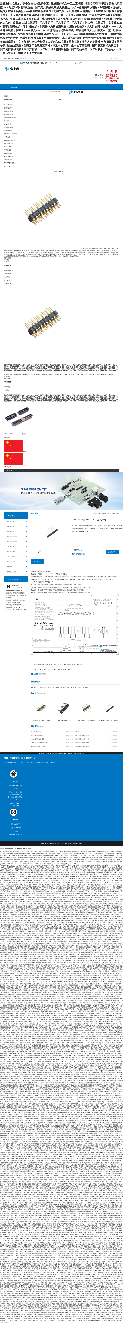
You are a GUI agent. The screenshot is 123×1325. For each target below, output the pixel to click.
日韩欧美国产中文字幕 (83, 1042)
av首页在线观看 (7, 1170)
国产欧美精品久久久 (64, 1084)
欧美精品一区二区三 (32, 954)
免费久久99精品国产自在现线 (55, 1194)
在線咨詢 (112, 552)
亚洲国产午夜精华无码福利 (24, 888)
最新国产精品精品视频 (84, 992)
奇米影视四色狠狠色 (46, 1314)
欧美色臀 (65, 1238)
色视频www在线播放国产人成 (83, 1301)
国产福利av (57, 1267)
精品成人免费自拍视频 (102, 1293)
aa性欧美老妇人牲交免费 (28, 1034)
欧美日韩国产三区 (112, 1152)
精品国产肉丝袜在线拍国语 (104, 1309)
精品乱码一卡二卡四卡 (7, 1010)
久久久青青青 (23, 992)
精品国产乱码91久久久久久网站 (75, 1036)
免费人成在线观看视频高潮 (68, 1162)
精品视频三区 (29, 1120)
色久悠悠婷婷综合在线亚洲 (42, 1234)
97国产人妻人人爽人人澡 (95, 1187)
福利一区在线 (40, 1187)
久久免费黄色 (52, 865)
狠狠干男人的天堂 (67, 1168)
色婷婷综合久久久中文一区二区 (42, 880)
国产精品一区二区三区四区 (87, 1152)
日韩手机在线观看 (63, 1143)
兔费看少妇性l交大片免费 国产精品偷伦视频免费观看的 (103, 939)
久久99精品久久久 (51, 996)
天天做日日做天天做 (114, 1215)
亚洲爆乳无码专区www (115, 1295)
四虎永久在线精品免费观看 (44, 928)
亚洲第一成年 (24, 1103)
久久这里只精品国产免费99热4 (108, 1248)
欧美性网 (107, 1253)
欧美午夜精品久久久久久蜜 (22, 1105)
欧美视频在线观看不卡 (28, 966)
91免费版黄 (40, 1175)
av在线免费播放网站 (104, 1320)
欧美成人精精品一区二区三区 (23, 1023)
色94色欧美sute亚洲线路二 (56, 1055)
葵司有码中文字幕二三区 (78, 1303)
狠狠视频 (105, 916)
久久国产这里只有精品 (92, 1012)
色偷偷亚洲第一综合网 (115, 928)
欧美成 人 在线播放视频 (28, 1055)
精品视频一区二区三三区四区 (15, 1253)
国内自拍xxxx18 (110, 1314)
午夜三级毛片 (95, 1017)
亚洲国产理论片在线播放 (44, 1131)
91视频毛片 (62, 1021)
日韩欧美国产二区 (109, 1236)
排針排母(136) (55, 669)
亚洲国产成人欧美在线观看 (62, 1130)
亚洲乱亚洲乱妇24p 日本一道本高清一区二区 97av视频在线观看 (98, 1259)
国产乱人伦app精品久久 (106, 1267)
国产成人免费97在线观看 (48, 869)
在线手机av (116, 1305)
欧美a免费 (15, 992)
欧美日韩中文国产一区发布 (102, 1090)
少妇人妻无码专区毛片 (22, 1215)
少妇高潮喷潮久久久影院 (90, 1248)
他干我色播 (56, 1263)
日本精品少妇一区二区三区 (44, 1242)
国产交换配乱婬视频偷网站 (57, 1036)
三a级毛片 (9, 1135)
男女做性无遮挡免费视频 (80, 1236)
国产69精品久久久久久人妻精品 (60, 966)
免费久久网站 (51, 1253)
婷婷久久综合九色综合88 (37, 1097)
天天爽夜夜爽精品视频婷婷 (89, 1320)
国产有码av (103, 914)
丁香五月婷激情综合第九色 (32, 1312)
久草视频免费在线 (55, 1107)
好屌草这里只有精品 (45, 941)
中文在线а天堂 (81, 1286)
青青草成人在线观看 (91, 1164)
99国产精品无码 (118, 1229)
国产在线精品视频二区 (16, 991)
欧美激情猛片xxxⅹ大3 (77, 871)
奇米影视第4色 (102, 1006)
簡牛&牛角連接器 (12, 556)
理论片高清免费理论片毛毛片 (91, 1149)
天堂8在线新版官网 (10, 880)
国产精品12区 (4, 1171)
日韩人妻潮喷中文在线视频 (24, 880)
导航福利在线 (105, 1076)
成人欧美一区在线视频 (48, 1288)
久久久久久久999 (24, 1310)
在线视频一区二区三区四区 (57, 871)
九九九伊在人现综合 (81, 1225)
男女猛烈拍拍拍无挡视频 (95, 1229)
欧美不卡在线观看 (10, 1211)
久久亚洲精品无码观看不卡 (61, 876)
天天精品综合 (59, 1118)
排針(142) (47, 669)
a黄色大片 (87, 1048)
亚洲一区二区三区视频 (10, 1038)
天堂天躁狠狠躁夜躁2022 (57, 1230)
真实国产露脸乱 (35, 1310)
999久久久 (70, 1095)
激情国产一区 (88, 893)
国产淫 (70, 1291)
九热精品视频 (19, 1059)
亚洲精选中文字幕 (51, 1143)
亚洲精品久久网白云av (62, 918)
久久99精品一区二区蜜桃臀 (87, 1290)
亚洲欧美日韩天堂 (40, 1191)
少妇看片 (119, 1314)
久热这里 (87, 1160)
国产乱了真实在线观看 (53, 1017)
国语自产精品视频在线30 (20, 1267)
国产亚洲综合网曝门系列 (70, 1166)
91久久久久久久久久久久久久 (33, 1261)
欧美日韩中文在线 (58, 1101)
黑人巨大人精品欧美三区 (86, 1166)
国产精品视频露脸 (96, 1042)
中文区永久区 (63, 1046)
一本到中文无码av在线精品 (40, 1099)
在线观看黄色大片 (110, 1307)
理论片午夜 (30, 1219)
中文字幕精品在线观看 (46, 1130)
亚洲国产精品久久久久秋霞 (64, 890)
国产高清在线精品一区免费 (64, 1278)
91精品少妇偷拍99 (18, 1063)
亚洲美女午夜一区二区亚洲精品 (27, 1038)
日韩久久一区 (41, 981)
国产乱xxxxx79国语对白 (32, 899)
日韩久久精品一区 (55, 930)
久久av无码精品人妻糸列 (14, 1095)
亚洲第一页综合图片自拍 (9, 1111)
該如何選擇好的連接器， (38, 739)
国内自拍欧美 (50, 975)
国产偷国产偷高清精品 (112, 1128)
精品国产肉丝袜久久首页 (52, 1274)
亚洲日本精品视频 (18, 1282)
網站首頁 (41, 753)
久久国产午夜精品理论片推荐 (27, 924)
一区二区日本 (62, 1029)
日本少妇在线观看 (49, 1109)
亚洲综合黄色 (70, 1076)
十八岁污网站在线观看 (58, 1139)
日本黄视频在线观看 (50, 1297)
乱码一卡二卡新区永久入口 (41, 1107)
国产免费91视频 (38, 964)
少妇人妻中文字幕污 (30, 1175)
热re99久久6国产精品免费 (105, 876)
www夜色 (87, 1223)
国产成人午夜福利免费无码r (17, 1017)
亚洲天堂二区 (18, 1114)
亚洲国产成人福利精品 (30, 1269)
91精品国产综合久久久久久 (16, 1154)
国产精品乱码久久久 (16, 1061)
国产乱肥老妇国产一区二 (95, 1219)
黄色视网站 (99, 1290)
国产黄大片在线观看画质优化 (42, 1093)
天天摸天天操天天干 (96, 1240)
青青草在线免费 (12, 1031)
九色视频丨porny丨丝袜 (112, 1050)
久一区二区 (93, 1006)
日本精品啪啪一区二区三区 (53, 1286)
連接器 (77, 731)
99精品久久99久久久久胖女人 (73, 1217)
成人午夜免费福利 (56, 1093)
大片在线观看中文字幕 (99, 994)
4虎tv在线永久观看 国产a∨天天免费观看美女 (67, 1091)
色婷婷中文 (89, 1278)
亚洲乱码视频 (55, 1183)
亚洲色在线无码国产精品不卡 (49, 1232)
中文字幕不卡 (54, 1021)
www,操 (84, 1305)
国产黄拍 (80, 1316)
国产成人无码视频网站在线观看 (40, 943)
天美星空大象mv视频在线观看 (102, 1269)
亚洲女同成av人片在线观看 (26, 1160)
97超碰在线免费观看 (21, 956)
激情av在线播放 (82, 1211)
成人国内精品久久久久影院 (56, 1301)
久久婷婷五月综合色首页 (71, 1314)
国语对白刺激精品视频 (40, 939)
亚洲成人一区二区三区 (110, 1160)
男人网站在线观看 (14, 1034)
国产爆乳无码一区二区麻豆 (38, 1270)
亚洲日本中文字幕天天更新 (48, 1122)
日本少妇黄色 (99, 872)
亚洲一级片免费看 (92, 888)
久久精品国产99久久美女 (16, 1072)
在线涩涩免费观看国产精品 (18, 1320)
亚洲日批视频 (29, 876)
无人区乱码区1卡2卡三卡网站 (78, 1219)
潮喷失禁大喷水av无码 (95, 1257)
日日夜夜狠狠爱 (62, 899)
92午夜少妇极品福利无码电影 (43, 876)
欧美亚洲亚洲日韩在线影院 (81, 1105)
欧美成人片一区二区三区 (96, 922)
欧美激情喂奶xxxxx (53, 994)
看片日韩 (109, 1055)
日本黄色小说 (25, 987)
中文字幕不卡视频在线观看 (72, 1194)
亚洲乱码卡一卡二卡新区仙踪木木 (36, 907)
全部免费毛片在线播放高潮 (51, 1012)
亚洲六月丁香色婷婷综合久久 (106, 1088)
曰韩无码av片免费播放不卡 (111, 1000)
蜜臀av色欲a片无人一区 (62, 1164)
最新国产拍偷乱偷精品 (88, 1099)
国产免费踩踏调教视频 (69, 1120)
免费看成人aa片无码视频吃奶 (108, 1177)
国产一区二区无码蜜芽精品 (104, 1135)
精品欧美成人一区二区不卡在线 (80, 1044)
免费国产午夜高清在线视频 (14, 884)
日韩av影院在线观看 (62, 949)
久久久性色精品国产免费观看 (59, 1154)
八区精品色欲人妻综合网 (113, 1191)
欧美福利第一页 (28, 1116)
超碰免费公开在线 (108, 1278)
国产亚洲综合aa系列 (47, 1015)
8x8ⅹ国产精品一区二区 (113, 1044)
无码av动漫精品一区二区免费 (18, 1219)
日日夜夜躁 (16, 1318)
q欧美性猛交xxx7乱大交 (40, 1162)
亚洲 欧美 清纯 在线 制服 (22, 1270)
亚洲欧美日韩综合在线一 (15, 939)
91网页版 (11, 1082)
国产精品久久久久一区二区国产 (64, 1034)
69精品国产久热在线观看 (58, 1031)
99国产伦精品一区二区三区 (54, 1240)
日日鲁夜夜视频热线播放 (54, 954)
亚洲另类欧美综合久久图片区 (57, 1099)
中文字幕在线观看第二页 (106, 1069)
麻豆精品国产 (38, 1225)
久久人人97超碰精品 (16, 1173)
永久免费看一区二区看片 (40, 1023)
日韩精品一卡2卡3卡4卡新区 (11, 1257)
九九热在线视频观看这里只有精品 (108, 1274)
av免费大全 (118, 1131)
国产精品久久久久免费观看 (57, 1023)
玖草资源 (5, 1080)
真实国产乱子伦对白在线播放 (68, 1261)
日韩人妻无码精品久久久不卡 (110, 1213)
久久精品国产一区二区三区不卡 (80, 964)
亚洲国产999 (53, 1105)
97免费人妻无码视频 (6, 1297)
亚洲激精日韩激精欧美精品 (65, 1280)
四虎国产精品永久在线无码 (112, 1156)
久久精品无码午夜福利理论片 (20, 926)
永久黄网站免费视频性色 (68, 930)
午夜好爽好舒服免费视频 (42, 1133)
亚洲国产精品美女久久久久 (99, 928)
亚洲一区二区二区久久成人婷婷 (30, 869)
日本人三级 (72, 1274)
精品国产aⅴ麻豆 (81, 874)
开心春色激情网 (113, 1280)
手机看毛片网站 (113, 1223)
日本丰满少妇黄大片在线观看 (64, 1025)
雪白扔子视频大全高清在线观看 (107, 943)
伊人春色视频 (55, 1042)
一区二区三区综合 (89, 1208)
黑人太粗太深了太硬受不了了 (63, 1276)
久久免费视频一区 (63, 983)
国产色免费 (41, 1151)
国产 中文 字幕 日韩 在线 (79, 1173)
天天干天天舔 (66, 1133)
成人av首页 (49, 991)
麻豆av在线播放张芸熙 (59, 1019)
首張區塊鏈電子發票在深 (82, 735)
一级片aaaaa (39, 1160)
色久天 (60, 1259)
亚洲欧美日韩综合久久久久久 (27, 1042)
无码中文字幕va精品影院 (69, 884)
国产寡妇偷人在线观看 (104, 1063)
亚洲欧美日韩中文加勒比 (76, 895)
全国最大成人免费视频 (24, 998)
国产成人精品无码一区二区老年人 (87, 1274)
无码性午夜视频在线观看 (56, 1206)
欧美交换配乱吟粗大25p (38, 1008)
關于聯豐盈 (55, 753)
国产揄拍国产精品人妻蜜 (77, 1234)
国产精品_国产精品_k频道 (85, 1120)
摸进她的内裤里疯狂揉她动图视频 (43, 884)
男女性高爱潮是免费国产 (102, 1008)
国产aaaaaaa (64, 1274)
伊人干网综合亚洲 (39, 1061)
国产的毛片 (107, 1013)
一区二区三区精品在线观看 (41, 1021)
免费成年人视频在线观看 (84, 1206)
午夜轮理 (76, 1025)
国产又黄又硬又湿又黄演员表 (19, 977)
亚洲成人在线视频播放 (108, 1145)
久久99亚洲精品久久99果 (49, 1309)
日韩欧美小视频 (19, 1050)
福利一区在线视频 (18, 1051)
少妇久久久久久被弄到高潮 (27, 928)
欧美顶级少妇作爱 (66, 903)
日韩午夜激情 (103, 1215)
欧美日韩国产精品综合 (63, 1210)
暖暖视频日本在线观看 (103, 1099)
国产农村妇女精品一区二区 (75, 1029)
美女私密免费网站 (59, 916)
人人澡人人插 (95, 1151)
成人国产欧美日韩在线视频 (85, 1162)
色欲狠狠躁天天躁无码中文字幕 (97, 1173)
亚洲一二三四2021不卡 (9, 1071)
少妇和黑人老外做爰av (115, 1095)
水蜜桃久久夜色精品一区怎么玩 (47, 922)
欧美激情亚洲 (112, 1025)
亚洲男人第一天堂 (9, 892)
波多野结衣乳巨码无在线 (64, 1312)
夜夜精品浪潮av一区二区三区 (89, 972)
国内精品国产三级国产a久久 (33, 914)
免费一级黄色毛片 (80, 899)
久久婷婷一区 (17, 985)
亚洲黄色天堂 (114, 1181)
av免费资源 (16, 1135)
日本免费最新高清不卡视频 (65, 1251)
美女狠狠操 (43, 1145)
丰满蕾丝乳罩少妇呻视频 (90, 1217)
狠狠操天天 (65, 867)
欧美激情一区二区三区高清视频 (18, 1088)
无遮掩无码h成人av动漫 (25, 964)
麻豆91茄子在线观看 (70, 992)
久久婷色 (81, 1160)
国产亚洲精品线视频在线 (88, 1196)
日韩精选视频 (110, 1078)
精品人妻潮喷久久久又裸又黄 (18, 960)
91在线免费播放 (92, 876)
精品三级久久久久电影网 (54, 907)
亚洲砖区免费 (20, 1130)
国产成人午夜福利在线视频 (53, 1248)
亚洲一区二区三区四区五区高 (89, 962)
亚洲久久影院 (9, 1012)
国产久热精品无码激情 (38, 1065)
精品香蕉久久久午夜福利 (103, 907)
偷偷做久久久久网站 (47, 989)
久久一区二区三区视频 (116, 1061)
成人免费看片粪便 (58, 1192)
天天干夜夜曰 (96, 1076)
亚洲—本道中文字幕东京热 (10, 1265)
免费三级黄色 (107, 1265)
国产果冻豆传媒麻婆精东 (10, 1143)
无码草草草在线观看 (106, 1305)
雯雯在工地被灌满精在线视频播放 (64, 1181)
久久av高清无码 (67, 1227)
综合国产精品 (16, 1246)
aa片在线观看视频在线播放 (13, 989)
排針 (49, 687)
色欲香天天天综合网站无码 (74, 1023)
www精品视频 (49, 1091)
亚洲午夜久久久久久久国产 (73, 1055)
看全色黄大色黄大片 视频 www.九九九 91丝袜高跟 (86, 1071)
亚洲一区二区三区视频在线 (58, 1236)
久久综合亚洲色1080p (27, 1246)
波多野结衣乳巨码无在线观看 (30, 1318)
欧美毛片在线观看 (62, 1297)
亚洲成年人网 (78, 1103)
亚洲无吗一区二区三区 (57, 1310)
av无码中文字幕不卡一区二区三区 (23, 1166)
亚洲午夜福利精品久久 (113, 871)
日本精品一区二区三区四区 (103, 1010)
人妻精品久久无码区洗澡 (32, 1063)
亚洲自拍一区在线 (5, 1316)
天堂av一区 (67, 1196)
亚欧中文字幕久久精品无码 (63, 975)
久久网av (93, 911)
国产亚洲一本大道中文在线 (29, 1151)
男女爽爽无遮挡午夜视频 (55, 1141)
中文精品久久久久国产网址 (33, 1171)
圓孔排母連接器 (12, 541)
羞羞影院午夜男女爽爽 (90, 1154)
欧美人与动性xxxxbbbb (98, 1118)
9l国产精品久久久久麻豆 (80, 1168)
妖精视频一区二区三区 (44, 1006)
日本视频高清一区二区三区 (99, 1255)
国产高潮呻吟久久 (77, 975)
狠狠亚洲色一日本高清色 (13, 1107)
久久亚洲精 (76, 903)
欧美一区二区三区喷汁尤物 (26, 1208)
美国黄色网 (32, 933)
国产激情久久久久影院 (7, 1059)
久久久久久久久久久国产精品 (36, 1189)
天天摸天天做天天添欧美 (113, 1261)
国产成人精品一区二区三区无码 (50, 1114)
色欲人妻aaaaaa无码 (35, 1215)
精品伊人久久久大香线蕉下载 (55, 1316)
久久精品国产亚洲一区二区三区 (93, 1265)
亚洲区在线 (93, 964)
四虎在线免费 (28, 1173)
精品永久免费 (63, 1078)
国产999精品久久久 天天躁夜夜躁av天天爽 (94, 1204)
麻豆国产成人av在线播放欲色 (98, 1170)
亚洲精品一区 (92, 1088)
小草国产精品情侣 (70, 1000)
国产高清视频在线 (7, 1048)
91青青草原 (43, 970)
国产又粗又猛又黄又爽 (61, 1124)
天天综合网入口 (19, 1120)
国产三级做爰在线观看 (7, 956)
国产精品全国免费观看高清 (83, 1181)
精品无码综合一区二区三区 (109, 1074)
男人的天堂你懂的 (80, 1185)
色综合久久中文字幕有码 (67, 994)
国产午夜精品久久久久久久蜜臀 (76, 1156)
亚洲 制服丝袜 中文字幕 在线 (32, 1210)
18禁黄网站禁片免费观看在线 (27, 1111)
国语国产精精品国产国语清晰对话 (62, 1006)
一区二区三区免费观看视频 (83, 947)
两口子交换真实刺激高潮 (31, 1314)
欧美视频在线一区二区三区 (63, 878)
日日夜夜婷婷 (84, 933)
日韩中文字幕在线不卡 (111, 872)
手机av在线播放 (114, 903)
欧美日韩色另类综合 (38, 912)
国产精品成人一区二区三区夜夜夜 (104, 958)
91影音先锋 (105, 874)
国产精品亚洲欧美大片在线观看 (36, 1017)
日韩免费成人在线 (24, 1286)
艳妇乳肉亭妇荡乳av (8, 888)
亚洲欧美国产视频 (15, 1156)
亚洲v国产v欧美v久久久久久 (52, 1160)
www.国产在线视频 (113, 914)
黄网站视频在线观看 (56, 1152)
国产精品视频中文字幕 (28, 1288)
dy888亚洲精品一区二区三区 (106, 884)
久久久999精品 (85, 1240)
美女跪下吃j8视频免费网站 (57, 1179)
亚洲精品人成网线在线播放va (92, 983)
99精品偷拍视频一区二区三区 (48, 1010)
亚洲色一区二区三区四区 (43, 966)
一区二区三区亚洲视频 (115, 1164)
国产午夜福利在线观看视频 (82, 1318)
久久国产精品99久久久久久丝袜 (48, 947)
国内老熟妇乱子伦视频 (14, 1185)
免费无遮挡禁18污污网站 (106, 865)
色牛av (103, 1303)
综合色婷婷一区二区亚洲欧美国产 (23, 1274)
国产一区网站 (113, 1189)
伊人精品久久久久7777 (18, 1112)
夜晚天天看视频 (70, 1221)
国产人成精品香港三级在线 (99, 897)
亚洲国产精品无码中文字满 (28, 981)
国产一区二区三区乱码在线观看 (14, 897)
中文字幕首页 (33, 1278)
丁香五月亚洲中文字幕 (24, 1008)
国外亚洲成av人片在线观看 (44, 905)
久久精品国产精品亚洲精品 (88, 1189)
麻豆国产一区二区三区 (92, 937)
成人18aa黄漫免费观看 (49, 1210)
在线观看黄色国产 (65, 1032)
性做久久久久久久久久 (17, 1251)
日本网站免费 (58, 1171)
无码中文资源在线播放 (63, 1135)
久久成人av (90, 1272)
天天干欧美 (95, 1147)
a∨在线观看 (66, 1008)
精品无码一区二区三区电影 (58, 1229)
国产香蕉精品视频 (116, 1299)
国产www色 (112, 1202)
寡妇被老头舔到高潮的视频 (46, 874)
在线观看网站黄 (100, 869)
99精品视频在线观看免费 (106, 975)
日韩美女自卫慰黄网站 (21, 1069)
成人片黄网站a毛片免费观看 (35, 1297)
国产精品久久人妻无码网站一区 (16, 1303)
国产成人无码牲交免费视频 (33, 1004)
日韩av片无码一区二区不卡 (12, 958)
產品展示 (115, 513)
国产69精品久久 (98, 1082)
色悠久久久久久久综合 (105, 951)
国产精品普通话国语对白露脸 (40, 1290)
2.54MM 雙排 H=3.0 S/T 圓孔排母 (46, 664)
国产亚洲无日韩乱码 (105, 1101)
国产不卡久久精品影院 (79, 1097)
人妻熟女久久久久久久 (16, 962)
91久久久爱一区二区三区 (100, 1202)
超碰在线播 (72, 1297)
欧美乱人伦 (96, 960)
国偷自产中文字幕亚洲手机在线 (67, 1309)
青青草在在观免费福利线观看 (110, 941)
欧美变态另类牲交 (30, 1080)
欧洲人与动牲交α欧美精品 (67, 920)
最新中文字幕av (18, 1204)
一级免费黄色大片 (52, 939)
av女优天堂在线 (47, 1166)
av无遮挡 (95, 1101)
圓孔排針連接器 (12, 536)
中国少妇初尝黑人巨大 (30, 922)
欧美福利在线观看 (66, 1017)
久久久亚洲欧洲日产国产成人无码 (51, 1082)
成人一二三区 (34, 1217)
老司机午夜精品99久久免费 (28, 1040)
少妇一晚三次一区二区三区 (50, 1147)
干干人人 (3, 1139)
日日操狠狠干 (101, 1114)
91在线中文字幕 (95, 1318)
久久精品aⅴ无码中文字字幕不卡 (34, 1248)
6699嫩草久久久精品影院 (59, 977)
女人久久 (50, 1267)
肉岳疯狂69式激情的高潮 (80, 922)
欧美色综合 (103, 945)
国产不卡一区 (117, 909)
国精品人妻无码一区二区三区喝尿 (72, 1248)
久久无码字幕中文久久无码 (40, 945)
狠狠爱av (42, 1059)
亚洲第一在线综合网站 (22, 1291)
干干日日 (2, 1135)
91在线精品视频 (111, 1166)
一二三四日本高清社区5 (63, 945)
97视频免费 (116, 1135)
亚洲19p (100, 1236)
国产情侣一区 (21, 937)
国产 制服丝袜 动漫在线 (13, 1145)
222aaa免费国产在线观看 (22, 943)
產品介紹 (37, 561)
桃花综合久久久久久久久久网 (65, 1059)
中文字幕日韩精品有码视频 (39, 865)
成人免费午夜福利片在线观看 (82, 1072)
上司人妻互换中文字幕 (72, 991)
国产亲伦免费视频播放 (22, 1242)
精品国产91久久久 (20, 1141)
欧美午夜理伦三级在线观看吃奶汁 (20, 912)
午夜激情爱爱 (11, 1149)
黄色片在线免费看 (32, 1181)
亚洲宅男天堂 (12, 1152)
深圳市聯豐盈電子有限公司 (105, 513)
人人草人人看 (34, 1010)
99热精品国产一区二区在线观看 (94, 1004)
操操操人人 (19, 922)
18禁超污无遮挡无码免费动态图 (86, 884)
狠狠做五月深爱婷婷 (23, 975)
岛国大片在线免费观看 (32, 1145)
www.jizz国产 (59, 1027)
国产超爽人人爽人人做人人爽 (20, 1259)
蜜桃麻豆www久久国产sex (106, 1111)
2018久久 (40, 1168)
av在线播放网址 (17, 1284)
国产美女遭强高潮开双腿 (64, 912)
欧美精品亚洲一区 (38, 1044)
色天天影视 (89, 1276)
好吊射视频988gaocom (88, 1307)
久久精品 (9, 1267)
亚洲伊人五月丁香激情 (53, 903)
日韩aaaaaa (70, 1031)
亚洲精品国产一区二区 (42, 1048)
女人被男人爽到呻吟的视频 (108, 1192)
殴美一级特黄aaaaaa (41, 1036)
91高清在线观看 (34, 1071)
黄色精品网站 (96, 941)
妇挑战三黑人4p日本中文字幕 (54, 892)
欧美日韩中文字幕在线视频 (101, 1122)
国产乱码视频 (10, 1118)
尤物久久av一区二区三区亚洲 (113, 1067)
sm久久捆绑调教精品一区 (17, 954)
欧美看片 (38, 1219)
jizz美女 (28, 1141)
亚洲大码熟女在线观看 (96, 977)
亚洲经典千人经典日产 (84, 1000)
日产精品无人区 (99, 1002)
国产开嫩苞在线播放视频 (30, 1192)
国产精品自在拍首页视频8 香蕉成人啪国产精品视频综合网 (62, 1187)
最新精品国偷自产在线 (60, 928)
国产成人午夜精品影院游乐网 (40, 1206)
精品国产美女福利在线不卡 (47, 1278)
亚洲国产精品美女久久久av (14, 1057)
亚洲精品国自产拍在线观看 (92, 1213)
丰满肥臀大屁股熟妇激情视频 (76, 1019)
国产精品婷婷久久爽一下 (24, 1126)
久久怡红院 (111, 901)
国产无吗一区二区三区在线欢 (30, 941)
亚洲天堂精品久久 (90, 871)
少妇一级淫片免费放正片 (79, 1015)
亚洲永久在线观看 (80, 1293)
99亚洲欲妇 (109, 1031)
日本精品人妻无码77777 (54, 926)
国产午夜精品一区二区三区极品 (83, 960)
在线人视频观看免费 (28, 1191)
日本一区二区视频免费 (81, 1074)
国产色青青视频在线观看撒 (99, 1223)
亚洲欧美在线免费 (35, 1238)
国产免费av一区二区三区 (28, 893)
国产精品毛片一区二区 (51, 1137)
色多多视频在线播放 (107, 987)
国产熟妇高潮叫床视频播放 (111, 947)
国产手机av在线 (117, 1057)
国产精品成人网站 (32, 1303)
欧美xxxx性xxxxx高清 (43, 1154)
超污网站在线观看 (6, 924)
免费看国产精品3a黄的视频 (67, 1151)
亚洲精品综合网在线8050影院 (9, 1133)
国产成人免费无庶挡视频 (24, 867)
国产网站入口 (114, 1091)
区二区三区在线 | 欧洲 (96, 1040)
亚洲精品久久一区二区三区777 (80, 1050)
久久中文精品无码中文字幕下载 (39, 1291)
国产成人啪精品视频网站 (44, 979)
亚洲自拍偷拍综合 (5, 1090)
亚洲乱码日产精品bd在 (33, 937)
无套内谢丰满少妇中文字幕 (40, 901)
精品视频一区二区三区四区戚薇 (21, 945)
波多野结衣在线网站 (99, 1107)
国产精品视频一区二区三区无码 (89, 991)
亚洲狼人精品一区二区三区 (9, 964)
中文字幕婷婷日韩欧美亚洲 (91, 945)
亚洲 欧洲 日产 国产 (61, 1208)
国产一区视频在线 (93, 1305)
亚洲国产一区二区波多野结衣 (31, 989)
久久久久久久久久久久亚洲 (22, 903)
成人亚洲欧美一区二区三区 (12, 1255)
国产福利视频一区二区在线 (32, 1114)
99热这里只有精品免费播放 (111, 1288)
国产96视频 (61, 1221)
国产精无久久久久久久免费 (101, 1234)
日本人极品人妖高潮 (25, 1305)
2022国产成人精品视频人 (101, 1061)
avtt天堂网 (27, 1204)
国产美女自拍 (41, 1194)
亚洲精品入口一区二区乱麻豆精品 (77, 1229)
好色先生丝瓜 (65, 1213)
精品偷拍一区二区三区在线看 (65, 1305)
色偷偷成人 (116, 897)
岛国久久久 (73, 958)
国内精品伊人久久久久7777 (14, 871)
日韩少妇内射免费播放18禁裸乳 (97, 1095)
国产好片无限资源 (52, 1198)
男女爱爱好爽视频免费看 (97, 932)
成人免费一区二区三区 (38, 998)
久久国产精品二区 (86, 1227)
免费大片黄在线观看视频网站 (34, 1299)
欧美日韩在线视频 (101, 1280)
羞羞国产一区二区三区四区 (33, 1072)
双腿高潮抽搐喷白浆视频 (40, 871)
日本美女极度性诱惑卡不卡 (28, 1250)
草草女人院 (15, 1040)
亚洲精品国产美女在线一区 (96, 882)
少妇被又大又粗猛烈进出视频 (43, 1019)
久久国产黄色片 (36, 1272)
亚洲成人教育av (111, 1242)
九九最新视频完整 (104, 1200)
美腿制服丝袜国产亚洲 (114, 1170)
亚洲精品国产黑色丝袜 (32, 1027)
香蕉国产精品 (14, 890)
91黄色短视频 (75, 1130)
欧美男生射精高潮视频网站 (28, 1074)
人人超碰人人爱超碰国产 (34, 1202)
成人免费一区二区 (22, 1232)
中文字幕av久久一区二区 (102, 1272)
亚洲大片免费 (80, 937)
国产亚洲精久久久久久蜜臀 (87, 1135)
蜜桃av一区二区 (15, 893)
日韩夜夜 (34, 1305)
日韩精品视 (64, 1219)
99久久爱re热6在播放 (6, 1200)
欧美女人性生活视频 (51, 1029)
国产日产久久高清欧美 (69, 1286)
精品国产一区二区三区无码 (16, 876)
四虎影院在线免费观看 (7, 1069)
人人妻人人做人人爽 (106, 909)
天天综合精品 (37, 930)
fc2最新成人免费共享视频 (48, 1251)
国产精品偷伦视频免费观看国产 (38, 1179)
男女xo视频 (53, 1221)
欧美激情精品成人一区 (38, 1286)
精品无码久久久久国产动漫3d (112, 1240)
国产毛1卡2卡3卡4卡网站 (26, 1133)
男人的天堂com (72, 977)
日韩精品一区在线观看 (13, 941)
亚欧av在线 (65, 895)
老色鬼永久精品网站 (114, 1173)
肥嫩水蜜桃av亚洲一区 (75, 924)
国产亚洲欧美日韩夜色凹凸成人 (107, 964)
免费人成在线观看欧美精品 (64, 1318)
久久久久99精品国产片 (25, 1143)
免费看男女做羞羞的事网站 (105, 1221)
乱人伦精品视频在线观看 (85, 1084)
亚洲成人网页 (45, 1310)
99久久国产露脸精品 (102, 903)
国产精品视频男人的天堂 (13, 1131)
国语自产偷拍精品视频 (29, 1194)
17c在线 (2, 1263)
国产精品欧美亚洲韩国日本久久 (52, 914)
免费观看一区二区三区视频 (76, 1175)
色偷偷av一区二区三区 (45, 1192)
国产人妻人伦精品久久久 (62, 932)
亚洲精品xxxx (99, 1307)
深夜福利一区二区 (55, 968)
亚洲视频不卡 (76, 1196)
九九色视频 (33, 987)
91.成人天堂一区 (20, 1299)
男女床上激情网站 (84, 1314)
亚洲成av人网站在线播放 (60, 951)
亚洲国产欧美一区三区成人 (78, 1128)
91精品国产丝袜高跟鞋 (54, 1211)
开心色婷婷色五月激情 (9, 947)
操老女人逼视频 (48, 1168)
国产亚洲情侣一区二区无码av (36, 960)
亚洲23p (101, 962)
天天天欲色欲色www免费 (90, 1131)
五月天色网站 (28, 884)
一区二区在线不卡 (61, 1175)
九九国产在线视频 (26, 1147)
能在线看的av (82, 939)
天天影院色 (74, 1135)
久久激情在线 (30, 1048)
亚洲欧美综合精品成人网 (51, 1032)
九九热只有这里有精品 (95, 1015)
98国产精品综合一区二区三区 (71, 1088)
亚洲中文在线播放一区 (89, 924)
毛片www (118, 1088)
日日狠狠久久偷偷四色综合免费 (89, 1065)
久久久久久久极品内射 (50, 1084)
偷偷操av (97, 1192)
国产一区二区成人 (108, 1219)
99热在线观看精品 (92, 886)
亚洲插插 (39, 1280)
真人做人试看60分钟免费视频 (110, 1130)
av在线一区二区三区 (94, 1074)
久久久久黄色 (79, 1253)
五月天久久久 (81, 1191)
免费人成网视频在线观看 (51, 1053)
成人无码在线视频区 (19, 1013)
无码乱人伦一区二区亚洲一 (10, 981)
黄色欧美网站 (115, 1112)
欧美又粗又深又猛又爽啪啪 (10, 1074)
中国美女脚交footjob (90, 1029)
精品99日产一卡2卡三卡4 (85, 956)
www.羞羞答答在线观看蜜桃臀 (90, 914)
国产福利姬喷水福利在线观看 (90, 952)
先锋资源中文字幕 (84, 928)
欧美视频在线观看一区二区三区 (94, 1038)
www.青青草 (59, 1217)
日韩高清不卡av (92, 970)
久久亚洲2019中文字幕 (111, 996)
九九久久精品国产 (66, 1173)
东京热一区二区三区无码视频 (68, 1147)
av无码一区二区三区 (101, 1143)
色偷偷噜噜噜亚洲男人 (102, 1232)
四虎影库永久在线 (27, 1225)
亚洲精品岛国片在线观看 (29, 1156)
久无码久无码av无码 (85, 1027)
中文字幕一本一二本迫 (13, 909)
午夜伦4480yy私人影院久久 (101, 1126)
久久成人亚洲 (10, 922)
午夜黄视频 (31, 905)
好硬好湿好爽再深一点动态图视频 (56, 1189)
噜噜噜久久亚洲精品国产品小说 (100, 1053)
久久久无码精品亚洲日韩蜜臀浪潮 (74, 892)
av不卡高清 (37, 1166)
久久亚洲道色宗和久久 (66, 1198)
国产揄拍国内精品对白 (9, 937)
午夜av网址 (84, 1187)
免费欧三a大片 (37, 888)
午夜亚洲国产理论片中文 (37, 996)
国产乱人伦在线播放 (78, 880)
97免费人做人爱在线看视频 (12, 1293)
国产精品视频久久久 (68, 1255)
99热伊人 (46, 1076)
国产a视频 (51, 935)
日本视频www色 (38, 1086)
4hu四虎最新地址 (51, 973)
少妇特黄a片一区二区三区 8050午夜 (59, 1071)
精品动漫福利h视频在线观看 (41, 1126)
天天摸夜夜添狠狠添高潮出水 (46, 1034)
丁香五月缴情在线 (106, 1124)
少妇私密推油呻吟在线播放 (34, 968)
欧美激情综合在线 (41, 1055)
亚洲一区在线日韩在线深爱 (29, 1135)
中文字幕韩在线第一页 (26, 890)
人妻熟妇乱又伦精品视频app (21, 1170)
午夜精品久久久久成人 (104, 1029)
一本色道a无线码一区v (12, 983)
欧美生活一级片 (84, 912)
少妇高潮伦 (71, 899)
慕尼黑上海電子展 (36, 731)
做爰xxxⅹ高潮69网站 (69, 954)
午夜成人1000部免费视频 (90, 1177)
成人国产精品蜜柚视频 (85, 1082)
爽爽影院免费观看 (30, 1051)
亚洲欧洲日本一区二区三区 (38, 926)
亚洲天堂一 (55, 1244)
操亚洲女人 (114, 1099)
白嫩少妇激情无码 (116, 1048)
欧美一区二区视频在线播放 (114, 966)
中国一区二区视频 (50, 882)
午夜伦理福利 (111, 1086)
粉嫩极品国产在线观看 (94, 1244)
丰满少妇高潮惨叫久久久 (108, 1318)
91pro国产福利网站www (19, 1029)
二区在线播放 (88, 1202)
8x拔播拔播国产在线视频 (56, 901)
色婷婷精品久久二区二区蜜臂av (42, 1244)
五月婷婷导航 (33, 1109)
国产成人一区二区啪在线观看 (11, 1198)
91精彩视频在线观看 (89, 1280)
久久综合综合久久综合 (7, 1023)
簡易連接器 (86, 687)
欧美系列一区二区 (80, 1059)
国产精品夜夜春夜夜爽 (49, 1280)
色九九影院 (61, 996)
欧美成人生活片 (97, 1057)
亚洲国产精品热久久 (60, 989)
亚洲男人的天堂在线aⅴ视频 (48, 1063)
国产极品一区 (108, 1229)
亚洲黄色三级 (41, 1316)
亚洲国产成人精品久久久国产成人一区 (59, 970)
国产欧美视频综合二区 (7, 911)
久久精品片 (16, 1236)
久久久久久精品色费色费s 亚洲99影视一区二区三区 (23, 1046)
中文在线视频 (92, 926)
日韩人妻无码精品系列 (29, 1095)
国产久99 (26, 1139)
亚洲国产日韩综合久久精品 (20, 1179)
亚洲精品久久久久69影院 (52, 1173)
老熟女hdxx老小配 (10, 1091)
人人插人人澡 (64, 1012)
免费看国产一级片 (30, 1154)
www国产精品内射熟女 (53, 1065)
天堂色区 (40, 1109)
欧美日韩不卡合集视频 (78, 1051)
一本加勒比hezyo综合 (57, 1250)
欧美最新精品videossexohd (83, 1076)
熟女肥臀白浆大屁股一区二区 (112, 1133)
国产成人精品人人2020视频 (84, 968)
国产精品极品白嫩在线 (76, 1213)
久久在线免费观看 (84, 1118)
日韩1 (23, 1145)
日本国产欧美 (47, 1215)
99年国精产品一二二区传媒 (45, 916)
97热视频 (34, 1124)
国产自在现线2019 (29, 962)
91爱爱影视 (118, 865)
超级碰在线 (4, 972)
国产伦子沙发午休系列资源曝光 (108, 972)
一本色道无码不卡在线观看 (102, 1270)
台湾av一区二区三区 (45, 958)
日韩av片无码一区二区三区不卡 (75, 1230)
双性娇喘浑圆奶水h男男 (28, 1280)
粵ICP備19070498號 (76, 843)
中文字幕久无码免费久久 (21, 1010)
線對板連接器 (11, 551)
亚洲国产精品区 (103, 981)
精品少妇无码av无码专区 (24, 1211)
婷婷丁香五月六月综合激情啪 (85, 1021)
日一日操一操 (76, 1227)
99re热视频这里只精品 (75, 1238)
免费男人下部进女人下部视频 (49, 937)
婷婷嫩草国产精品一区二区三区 (30, 1293)
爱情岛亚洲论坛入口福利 (23, 1099)
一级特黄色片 (4, 907)
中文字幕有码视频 (31, 1013)
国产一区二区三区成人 (77, 1080)
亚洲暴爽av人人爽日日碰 (41, 909)
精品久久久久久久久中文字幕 (52, 1111)
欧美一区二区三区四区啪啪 (49, 1002)
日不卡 (61, 1295)
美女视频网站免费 (18, 1006)
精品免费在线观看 (9, 1223)
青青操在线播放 (21, 1295)
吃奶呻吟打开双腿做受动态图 (89, 901)
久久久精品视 (37, 1147)
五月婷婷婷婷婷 (87, 1250)
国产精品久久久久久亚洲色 (50, 1103)
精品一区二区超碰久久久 (111, 977)
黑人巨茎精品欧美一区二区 (70, 1160)
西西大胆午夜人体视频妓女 (83, 994)
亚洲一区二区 (119, 954)
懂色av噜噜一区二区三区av (111, 1015)
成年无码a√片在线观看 (71, 1118)
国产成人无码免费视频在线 (60, 1307)
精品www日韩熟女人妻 (26, 1019)
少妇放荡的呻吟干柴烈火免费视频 (86, 1221)
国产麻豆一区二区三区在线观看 (22, 1093)
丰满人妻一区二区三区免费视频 (107, 1051)
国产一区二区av (76, 981)
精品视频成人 (101, 926)
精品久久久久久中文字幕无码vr (103, 998)
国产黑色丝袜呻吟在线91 (85, 1171)
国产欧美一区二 (103, 1046)
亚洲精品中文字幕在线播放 (97, 1261)
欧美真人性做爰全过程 (12, 1019)
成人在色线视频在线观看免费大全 (58, 1145)
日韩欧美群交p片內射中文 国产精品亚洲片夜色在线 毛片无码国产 (35, 1118)
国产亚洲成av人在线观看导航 (104, 920)
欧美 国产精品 (85, 911)
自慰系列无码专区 (103, 970)
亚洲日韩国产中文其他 (78, 985)
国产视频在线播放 (99, 1297)
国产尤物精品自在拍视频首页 (65, 1253)
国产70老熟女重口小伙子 (50, 1202)
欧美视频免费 (119, 1219)
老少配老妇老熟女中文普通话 (95, 1185)
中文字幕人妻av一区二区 (12, 987)
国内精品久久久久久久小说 (101, 1310)
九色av (68, 871)
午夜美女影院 (16, 1227)
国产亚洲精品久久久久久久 (85, 1297)
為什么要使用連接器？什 (38, 735)
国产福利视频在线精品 (65, 1002)
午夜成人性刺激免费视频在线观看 (100, 1299)
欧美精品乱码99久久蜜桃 (88, 1246)
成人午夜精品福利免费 (37, 1091)
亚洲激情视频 (30, 1112)
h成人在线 (31, 1101)
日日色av (15, 1286)
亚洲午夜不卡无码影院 (10, 1160)
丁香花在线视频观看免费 (86, 1295)
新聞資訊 (61, 753)
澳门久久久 (30, 1265)
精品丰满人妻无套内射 (14, 1194)
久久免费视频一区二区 (94, 874)
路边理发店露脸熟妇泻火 (79, 1257)
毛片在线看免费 (89, 1143)
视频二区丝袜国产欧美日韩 (47, 1217)
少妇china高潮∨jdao (60, 1156)
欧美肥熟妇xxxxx (35, 951)
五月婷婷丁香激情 (19, 1048)
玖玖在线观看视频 (59, 991)
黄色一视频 (66, 926)
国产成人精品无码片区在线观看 (77, 882)
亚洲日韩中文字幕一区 (26, 1230)
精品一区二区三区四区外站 (14, 1036)
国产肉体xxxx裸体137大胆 (48, 1050)
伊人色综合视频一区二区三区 (101, 992)
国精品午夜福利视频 (67, 888)
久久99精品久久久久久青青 (35, 1067)
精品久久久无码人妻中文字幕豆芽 (77, 973)
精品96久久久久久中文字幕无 (111, 1316)
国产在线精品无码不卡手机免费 (19, 951)
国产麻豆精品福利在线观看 (24, 1021)
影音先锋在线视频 (69, 874)
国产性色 (113, 1310)
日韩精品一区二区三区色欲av (78, 1145)
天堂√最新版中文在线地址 (80, 996)
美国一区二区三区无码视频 (14, 1044)
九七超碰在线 (4, 1034)
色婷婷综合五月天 (34, 1232)
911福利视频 (43, 935)
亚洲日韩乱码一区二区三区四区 (18, 1053)
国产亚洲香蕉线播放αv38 (29, 886)
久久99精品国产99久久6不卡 (105, 954)
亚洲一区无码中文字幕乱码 (88, 1067)
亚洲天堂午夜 (36, 1257)
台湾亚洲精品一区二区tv (64, 1170)
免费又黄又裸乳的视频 (17, 1015)
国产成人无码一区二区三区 (54, 960)
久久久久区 (75, 1069)
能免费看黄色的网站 (35, 1103)
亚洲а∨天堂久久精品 (70, 1061)
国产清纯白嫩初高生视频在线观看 (95, 1078)
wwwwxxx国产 (45, 1057)
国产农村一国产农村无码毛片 (63, 1040)
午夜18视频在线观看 (91, 1031)
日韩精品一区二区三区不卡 (75, 1265)
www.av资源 (79, 1048)
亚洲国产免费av (33, 1031)
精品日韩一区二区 (60, 893)
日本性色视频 (94, 1105)
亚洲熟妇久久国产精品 (111, 1187)
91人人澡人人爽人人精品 (91, 1034)
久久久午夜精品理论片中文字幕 (34, 1282)
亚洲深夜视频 (79, 1139)
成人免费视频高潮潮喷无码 (66, 1057)
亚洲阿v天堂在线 (83, 1010)
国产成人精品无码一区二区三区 (67, 1010)
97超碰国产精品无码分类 (32, 1158)
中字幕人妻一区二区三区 (61, 1080)
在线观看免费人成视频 (7, 1221)
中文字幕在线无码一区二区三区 (47, 987)
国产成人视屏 (114, 1200)
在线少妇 (63, 1114)
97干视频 (27, 895)
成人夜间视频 (16, 1316)
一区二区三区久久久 (30, 972)
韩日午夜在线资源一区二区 (46, 1269)
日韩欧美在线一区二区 (74, 1099)
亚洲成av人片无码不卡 (28, 1164)
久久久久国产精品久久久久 (17, 1002)
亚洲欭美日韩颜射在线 (113, 1297)
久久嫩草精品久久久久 (83, 1053)
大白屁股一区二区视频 (57, 943)
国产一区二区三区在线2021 (113, 1002)
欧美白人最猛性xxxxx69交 (81, 1198)
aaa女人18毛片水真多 (61, 1004)
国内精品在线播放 (65, 933)
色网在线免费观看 (111, 930)
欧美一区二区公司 (10, 1126)
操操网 (108, 1227)
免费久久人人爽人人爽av (82, 1255)
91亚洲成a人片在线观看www (85, 998)
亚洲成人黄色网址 (96, 1160)
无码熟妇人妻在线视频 (17, 1244)
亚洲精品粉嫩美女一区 (108, 1059)
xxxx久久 (53, 899)
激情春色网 (45, 930)
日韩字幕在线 (51, 1272)
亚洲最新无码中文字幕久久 (42, 1000)
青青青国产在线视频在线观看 (26, 994)
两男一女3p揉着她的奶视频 (75, 893)
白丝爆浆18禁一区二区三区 (87, 907)
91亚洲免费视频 (26, 920)
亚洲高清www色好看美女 (45, 956)
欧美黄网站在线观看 (27, 909)
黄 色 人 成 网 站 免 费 (112, 926)
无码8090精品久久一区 (77, 1143)
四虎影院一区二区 (66, 1149)
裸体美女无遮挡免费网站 (109, 1284)
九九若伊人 (114, 1103)
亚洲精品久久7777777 (105, 886)
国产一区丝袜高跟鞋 (75, 1124)
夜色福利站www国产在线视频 (44, 1276)
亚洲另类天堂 (97, 1291)
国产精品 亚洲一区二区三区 (61, 956)
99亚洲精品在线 (15, 966)
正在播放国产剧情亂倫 (80, 890)
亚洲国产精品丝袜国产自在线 (12, 1076)
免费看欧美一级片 (40, 1198)
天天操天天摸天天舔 (64, 1303)
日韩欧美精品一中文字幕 (79, 1032)
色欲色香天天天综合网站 (37, 1259)
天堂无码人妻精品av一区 (80, 935)
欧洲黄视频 (33, 1139)
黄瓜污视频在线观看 (12, 1103)
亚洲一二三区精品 (75, 1158)
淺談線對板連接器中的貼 (82, 739)
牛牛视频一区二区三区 (30, 878)
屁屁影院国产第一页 (70, 1316)
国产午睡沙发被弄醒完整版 (78, 865)
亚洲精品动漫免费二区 (90, 951)
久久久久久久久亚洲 (102, 1208)
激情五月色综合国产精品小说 (87, 1114)
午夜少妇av (103, 1017)
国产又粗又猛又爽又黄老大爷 (43, 1101)
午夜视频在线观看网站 (65, 1202)
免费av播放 (84, 1179)
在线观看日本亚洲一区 (57, 1000)
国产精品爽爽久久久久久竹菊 (92, 1316)
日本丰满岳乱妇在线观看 (79, 1244)
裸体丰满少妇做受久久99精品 (9, 1305)
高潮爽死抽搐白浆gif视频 (17, 899)
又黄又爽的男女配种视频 (19, 1183)
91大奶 (110, 897)
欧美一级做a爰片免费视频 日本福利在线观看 (78, 1101)
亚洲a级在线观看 (50, 1059)
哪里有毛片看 (103, 901)
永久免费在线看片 (99, 930)
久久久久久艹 (49, 1282)
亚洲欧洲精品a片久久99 (13, 886)
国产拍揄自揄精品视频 (48, 1158)
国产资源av (53, 1057)
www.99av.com (4, 899)
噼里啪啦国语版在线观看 (72, 901)
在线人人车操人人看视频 (66, 1293)
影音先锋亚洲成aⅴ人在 (61, 1128)
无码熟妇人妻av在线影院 (112, 1038)
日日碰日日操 (32, 916)
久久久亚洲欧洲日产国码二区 (113, 1185)
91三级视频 (34, 947)
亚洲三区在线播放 (74, 1307)
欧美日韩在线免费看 (90, 1282)
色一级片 (68, 996)
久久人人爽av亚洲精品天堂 (111, 1040)
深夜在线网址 (113, 874)
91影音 (52, 1051)
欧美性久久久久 (103, 1164)
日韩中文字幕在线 (38, 867)
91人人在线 (101, 1031)
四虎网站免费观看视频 (95, 916)
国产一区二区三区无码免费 (78, 876)
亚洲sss (53, 890)
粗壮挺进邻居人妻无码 (24, 1124)
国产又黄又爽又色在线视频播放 (82, 1291)
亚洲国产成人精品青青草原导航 (103, 893)
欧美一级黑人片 (11, 979)
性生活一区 (11, 952)
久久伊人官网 (96, 987)
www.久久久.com (25, 1257)
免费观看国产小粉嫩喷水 (48, 1312)
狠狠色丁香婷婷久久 (80, 888)
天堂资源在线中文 (19, 968)
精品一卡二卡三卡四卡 (31, 1059)
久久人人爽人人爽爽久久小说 (111, 1019)
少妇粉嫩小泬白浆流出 (77, 1164)
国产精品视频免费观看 (10, 1196)
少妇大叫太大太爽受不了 (70, 1295)
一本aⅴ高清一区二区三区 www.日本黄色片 (57, 964)
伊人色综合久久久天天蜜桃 (94, 1019)
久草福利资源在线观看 (35, 992)
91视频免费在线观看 (94, 1145)
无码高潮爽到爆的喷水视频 (107, 1023)
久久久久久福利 (110, 1286)
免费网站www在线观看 (62, 1158)
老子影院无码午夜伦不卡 (90, 1238)
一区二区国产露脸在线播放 (110, 1291)
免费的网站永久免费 (77, 1008)
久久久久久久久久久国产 (38, 903)
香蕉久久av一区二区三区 (71, 1027)
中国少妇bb (53, 992)
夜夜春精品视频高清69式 (72, 1246)
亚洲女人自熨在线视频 (32, 932)
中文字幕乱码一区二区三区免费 (92, 1288)
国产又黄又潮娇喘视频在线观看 (103, 1276)
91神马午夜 (100, 1196)
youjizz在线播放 (23, 1109)
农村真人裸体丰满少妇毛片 (105, 1246)
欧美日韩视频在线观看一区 (14, 1139)
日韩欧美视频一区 (70, 1192)
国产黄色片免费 (58, 1314)
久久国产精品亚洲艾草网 (70, 907)
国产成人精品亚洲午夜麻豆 (89, 1111)
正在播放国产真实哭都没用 (80, 979)
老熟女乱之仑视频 (99, 899)
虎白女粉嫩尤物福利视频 (50, 1225)
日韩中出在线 (100, 949)
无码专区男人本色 (70, 998)
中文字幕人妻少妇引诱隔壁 (55, 1196)
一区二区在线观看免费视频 (16, 932)
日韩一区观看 (50, 895)
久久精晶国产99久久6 (88, 1124)
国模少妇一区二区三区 (76, 951)
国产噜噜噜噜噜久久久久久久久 (26, 979)
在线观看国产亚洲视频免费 (81, 1006)
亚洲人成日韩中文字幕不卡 (64, 972)
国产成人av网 (33, 1088)
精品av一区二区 (90, 949)
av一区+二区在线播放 (6, 1050)
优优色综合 (26, 1206)
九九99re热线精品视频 (84, 1147)
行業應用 (74, 753)
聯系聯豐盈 (115, 58)
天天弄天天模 (85, 1299)
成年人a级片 (103, 985)
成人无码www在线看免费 (115, 952)
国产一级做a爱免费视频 (16, 1314)
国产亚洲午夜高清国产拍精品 (22, 901)
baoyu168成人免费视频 (22, 1217)
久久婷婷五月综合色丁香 (31, 1122)
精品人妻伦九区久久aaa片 (76, 1078)
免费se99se (49, 1097)
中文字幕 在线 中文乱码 (70, 1171)
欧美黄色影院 (93, 1046)
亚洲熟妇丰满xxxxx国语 (78, 966)
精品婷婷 (61, 1063)
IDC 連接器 (34, 687)
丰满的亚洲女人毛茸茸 (54, 1069)
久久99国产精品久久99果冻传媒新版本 (46, 1112)
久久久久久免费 (57, 1166)
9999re (82, 903)
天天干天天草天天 (51, 1259)
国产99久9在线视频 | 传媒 (15, 1122)
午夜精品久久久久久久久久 (113, 1093)
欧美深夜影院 (32, 1183)
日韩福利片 (45, 992)
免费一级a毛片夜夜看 (63, 985)
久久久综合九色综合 (44, 1139)
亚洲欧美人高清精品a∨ (60, 1284)
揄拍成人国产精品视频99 (8, 1295)
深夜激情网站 (20, 1158)
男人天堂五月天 (93, 1055)
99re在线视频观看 (92, 865)
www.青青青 (28, 1244)
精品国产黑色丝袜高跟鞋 (32, 1015)
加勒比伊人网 (73, 941)
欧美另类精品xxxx (75, 867)
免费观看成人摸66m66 (38, 952)
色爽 (18, 1032)
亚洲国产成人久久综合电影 (72, 952)
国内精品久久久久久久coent (20, 996)
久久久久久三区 (41, 933)
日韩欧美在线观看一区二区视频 (83, 1251)
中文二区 (58, 895)
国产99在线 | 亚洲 (6, 1063)
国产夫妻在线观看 (110, 968)
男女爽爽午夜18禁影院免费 (79, 1133)
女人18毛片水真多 (9, 1177)
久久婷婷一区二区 (98, 1093)
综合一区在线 (78, 1280)
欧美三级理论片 (90, 903)
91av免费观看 (16, 869)
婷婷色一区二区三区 (48, 1004)
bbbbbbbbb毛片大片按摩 (78, 970)
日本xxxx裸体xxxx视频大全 (79, 926)
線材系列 (9, 567)
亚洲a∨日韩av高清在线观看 (35, 1029)
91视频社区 (81, 1215)
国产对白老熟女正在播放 (16, 1171)
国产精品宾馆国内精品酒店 (110, 1097)
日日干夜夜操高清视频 (24, 947)
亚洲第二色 (93, 912)
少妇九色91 (52, 945)
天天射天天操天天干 (91, 892)
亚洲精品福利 (42, 1253)
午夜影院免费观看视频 (109, 1244)
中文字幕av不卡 (98, 1253)
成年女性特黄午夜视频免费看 (80, 905)
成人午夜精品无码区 (77, 1232)
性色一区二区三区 (89, 1232)
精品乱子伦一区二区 (101, 1295)
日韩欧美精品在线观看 (7, 1162)
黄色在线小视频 (32, 874)
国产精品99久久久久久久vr (102, 1112)
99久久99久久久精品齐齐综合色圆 (31, 1309)
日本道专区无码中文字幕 (98, 1044)
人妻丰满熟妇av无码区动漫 (74, 1177)
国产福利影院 (28, 939)
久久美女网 (78, 1305)
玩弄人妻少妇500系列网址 (57, 1076)
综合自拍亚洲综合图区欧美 (86, 1086)
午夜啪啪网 (57, 1088)
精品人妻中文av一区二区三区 (54, 1061)
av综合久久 (14, 1042)
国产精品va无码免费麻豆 (35, 1053)
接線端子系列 (11, 562)
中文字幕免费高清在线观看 (99, 1312)
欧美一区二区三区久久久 (37, 975)
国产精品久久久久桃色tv (46, 932)
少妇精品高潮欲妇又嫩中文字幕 (33, 1084)
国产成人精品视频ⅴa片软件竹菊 (10, 1097)
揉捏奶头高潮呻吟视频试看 (37, 1177)
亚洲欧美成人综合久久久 (18, 1202)
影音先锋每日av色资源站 (63, 1109)
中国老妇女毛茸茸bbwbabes (72, 1200)
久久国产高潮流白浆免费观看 (62, 1097)
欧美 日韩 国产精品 (20, 1276)
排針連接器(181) (65, 669)
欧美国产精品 (104, 1181)
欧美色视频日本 (115, 1234)
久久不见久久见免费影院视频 (100, 1141)
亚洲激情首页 (95, 909)
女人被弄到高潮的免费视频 (42, 872)
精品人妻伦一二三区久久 (94, 1097)
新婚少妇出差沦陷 (76, 945)
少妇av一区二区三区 (22, 1177)
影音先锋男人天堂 (46, 1284)
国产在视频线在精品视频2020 (65, 1272)
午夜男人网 (87, 1312)
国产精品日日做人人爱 (13, 1147)
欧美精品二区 (16, 1288)
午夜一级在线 (5, 954)
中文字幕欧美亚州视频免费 (106, 892)
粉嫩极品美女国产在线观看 (15, 1004)
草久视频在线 (116, 1269)
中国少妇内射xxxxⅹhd (66, 1137)
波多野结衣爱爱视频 (56, 1200)
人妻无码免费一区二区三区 (39, 1204)
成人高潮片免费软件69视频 (110, 1071)
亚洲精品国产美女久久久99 (45, 1080)
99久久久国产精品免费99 (69, 1107)
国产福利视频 (17, 1191)
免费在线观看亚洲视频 (95, 973)
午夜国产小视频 (75, 1111)
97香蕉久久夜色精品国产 (42, 977)
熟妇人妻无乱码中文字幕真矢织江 (18, 1025)
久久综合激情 (28, 1044)
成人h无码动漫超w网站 (22, 1221)
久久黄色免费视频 (108, 924)
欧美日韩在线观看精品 (77, 1013)
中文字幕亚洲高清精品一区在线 (88, 1267)
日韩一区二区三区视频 (112, 882)
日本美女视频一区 (21, 874)
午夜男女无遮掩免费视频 (67, 1042)
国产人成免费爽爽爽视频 (23, 952)
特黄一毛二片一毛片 (27, 1236)
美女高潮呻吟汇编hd (16, 970)
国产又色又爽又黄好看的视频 (104, 1183)
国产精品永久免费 (46, 951)
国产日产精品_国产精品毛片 (24, 1223)
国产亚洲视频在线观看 (109, 1042)
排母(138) (40, 669)
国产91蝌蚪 (76, 972)
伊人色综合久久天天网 (39, 1240)
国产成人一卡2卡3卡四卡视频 (46, 893)
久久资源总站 (14, 1272)
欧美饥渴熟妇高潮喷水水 (66, 947)
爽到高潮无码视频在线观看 (49, 1185)
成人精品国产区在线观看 (70, 1259)
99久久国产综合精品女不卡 (114, 1118)
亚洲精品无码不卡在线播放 (32, 1057)
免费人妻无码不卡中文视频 (12, 1164)
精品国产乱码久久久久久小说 (55, 998)
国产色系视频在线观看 (113, 1084)
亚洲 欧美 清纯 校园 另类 (45, 1088)
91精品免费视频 (71, 937)
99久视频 (118, 1021)
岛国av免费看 (69, 1301)
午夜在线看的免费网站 (44, 886)
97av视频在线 (63, 1291)
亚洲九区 (70, 1236)
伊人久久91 (113, 878)
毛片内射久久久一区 (113, 994)
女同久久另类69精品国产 (77, 949)
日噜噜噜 (32, 977)
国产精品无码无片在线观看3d (50, 1293)
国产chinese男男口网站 (85, 1107)
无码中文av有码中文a (80, 1095)
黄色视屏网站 (93, 1236)
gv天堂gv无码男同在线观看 (114, 1107)
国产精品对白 (108, 1082)
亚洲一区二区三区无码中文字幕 (62, 979)
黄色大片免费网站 (25, 1240)
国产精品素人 (74, 1290)
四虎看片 (101, 888)
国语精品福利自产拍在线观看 (107, 1217)
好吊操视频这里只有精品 (93, 1036)
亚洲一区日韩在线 (113, 1206)
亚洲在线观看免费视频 (92, 985)
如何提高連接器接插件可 (82, 743)
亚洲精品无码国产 (39, 1120)
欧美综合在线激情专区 (33, 1002)
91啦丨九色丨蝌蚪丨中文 (113, 1303)
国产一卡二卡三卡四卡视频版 (9, 1109)
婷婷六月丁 (99, 1013)
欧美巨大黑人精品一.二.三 (44, 1263)
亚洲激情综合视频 (37, 1149)
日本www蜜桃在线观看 (98, 1072)
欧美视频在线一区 (14, 949)
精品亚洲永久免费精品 (107, 991)
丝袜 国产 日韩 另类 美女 (31, 970)
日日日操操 (47, 1299)
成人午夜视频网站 (38, 1173)
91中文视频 (29, 1234)
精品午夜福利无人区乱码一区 (62, 905)
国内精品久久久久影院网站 (13, 1225)
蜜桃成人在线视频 (73, 928)
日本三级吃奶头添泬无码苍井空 (79, 918)
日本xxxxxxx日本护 (41, 1301)
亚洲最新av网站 (18, 1312)
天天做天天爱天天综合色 (37, 983)
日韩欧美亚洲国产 (17, 1269)
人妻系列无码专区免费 (59, 1265)
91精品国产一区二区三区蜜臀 (113, 905)
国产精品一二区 (78, 1202)
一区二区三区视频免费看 (16, 972)
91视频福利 (96, 1181)
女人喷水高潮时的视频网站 (84, 1126)
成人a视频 (66, 1013)
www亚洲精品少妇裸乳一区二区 (68, 1112)
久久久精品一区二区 (80, 1272)
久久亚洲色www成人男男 (39, 918)
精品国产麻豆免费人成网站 (72, 1204)
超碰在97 (74, 956)
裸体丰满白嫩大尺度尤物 (32, 1090)
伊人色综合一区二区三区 (107, 1105)
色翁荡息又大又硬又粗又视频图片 (32, 1076)
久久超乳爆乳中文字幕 (93, 1059)
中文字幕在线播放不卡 (32, 1130)
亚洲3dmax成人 (68, 960)
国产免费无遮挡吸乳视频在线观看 (78, 1046)
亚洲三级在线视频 (30, 897)
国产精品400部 (109, 949)
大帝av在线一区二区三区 (50, 1261)
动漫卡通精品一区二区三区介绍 (95, 966)
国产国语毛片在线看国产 (70, 1152)
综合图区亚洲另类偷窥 (98, 1242)
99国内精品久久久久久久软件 (51, 1072)
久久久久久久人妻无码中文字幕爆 (108, 1154)
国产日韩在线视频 (64, 1232)
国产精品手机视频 (55, 1290)
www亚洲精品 (62, 924)
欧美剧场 (39, 1111)
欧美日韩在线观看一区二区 (14, 1084)
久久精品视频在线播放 (73, 1320)
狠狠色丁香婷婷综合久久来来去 (20, 865)
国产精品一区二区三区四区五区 (50, 1219)
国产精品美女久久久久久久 (66, 987)
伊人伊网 (108, 956)
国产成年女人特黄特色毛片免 (103, 1137)
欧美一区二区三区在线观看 (83, 1057)
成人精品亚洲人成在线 (28, 1198)
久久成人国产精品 (18, 1307)
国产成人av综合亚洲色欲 (46, 1025)
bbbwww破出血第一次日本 (8, 930)
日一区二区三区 (20, 892)
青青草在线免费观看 (43, 1051)
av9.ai (119, 1160)
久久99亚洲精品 (18, 1175)
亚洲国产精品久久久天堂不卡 (76, 1263)
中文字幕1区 (65, 1290)
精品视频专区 (97, 1278)
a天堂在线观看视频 (37, 1170)
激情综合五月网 (34, 1025)
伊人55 (98, 1124)
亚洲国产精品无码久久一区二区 (61, 981)
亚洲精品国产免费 (102, 1189)
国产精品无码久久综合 (9, 1232)
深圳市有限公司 (33, 63)
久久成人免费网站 (99, 1166)
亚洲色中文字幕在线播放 (89, 1158)
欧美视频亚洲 (65, 1111)
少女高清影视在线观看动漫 (106, 1238)
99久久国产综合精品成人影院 (71, 911)
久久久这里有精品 (40, 994)
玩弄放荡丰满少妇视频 (107, 989)
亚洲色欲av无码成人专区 (64, 1223)
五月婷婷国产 (54, 1291)
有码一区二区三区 (49, 1175)
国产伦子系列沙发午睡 (107, 1151)
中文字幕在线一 (39, 1274)
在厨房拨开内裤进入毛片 (44, 897)
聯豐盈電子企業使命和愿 (82, 746)
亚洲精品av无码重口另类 (39, 1141)
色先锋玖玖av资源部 (18, 1027)
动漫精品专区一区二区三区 (52, 1149)
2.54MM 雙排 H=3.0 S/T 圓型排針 (73, 664)
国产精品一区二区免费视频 (12, 1055)
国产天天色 (69, 869)
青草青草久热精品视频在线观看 (38, 1255)
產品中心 (13, 87)
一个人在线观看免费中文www (53, 1044)
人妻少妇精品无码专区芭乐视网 (106, 911)
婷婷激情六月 (54, 920)
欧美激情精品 (40, 892)
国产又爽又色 (50, 1040)
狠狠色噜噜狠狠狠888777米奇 (60, 872)
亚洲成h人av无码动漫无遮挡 (41, 1200)
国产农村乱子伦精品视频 (110, 1257)
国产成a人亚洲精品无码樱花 (60, 958)
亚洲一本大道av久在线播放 (45, 1074)
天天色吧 (64, 1082)
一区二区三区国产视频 (76, 1154)
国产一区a (46, 968)
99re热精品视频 (45, 899)
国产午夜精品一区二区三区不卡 (85, 920)
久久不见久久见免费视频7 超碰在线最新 (50, 1013)
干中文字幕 (75, 933)
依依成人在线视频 (65, 1244)
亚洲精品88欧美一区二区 (102, 1103)
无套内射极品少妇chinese (17, 1080)
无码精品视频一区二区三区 (18, 1189)
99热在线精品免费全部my (23, 1149)
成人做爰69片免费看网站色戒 (74, 1282)
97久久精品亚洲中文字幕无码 (114, 922)
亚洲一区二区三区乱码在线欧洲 (97, 1211)
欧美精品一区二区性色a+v (18, 973)
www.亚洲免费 (88, 1253)
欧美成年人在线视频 (52, 1151)
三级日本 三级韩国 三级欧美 (93, 880)
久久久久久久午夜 (91, 1051)
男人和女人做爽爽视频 (107, 937)
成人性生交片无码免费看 (76, 1004)
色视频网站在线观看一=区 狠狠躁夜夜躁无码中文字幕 (33, 1152)
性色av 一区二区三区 (75, 983)
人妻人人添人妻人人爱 (109, 880)
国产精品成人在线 (70, 1206)
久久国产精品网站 (97, 947)
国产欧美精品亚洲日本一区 (10, 918)
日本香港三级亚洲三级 (17, 914)
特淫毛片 (24, 935)
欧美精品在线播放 (77, 1312)
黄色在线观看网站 (113, 1006)
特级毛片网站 (61, 869)
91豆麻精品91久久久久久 (55, 1204)
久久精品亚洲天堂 (62, 882)
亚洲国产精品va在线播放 (75, 1284)
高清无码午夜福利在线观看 (63, 935)
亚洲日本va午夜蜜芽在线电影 (30, 949)
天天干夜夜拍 (101, 871)
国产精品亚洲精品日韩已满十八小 (98, 935)
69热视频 (53, 1126)
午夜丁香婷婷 (69, 1139)
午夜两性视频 (71, 1021)
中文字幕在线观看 (25, 1272)
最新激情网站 (96, 1284)
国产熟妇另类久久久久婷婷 (105, 1158)
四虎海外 (117, 983)
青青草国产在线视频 (92, 1215)
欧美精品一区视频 (50, 912)
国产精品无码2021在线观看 (75, 989)
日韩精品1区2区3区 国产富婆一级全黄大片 (105, 1027)
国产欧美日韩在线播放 (91, 975)
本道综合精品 (43, 1071)
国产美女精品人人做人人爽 (46, 1124)
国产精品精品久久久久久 (85, 1061)
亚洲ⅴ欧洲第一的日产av (10, 1067)
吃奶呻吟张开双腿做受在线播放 (59, 909)
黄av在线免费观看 (44, 1031)
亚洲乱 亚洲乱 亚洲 (31, 1006)
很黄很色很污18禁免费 (43, 1250)
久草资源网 (114, 1272)
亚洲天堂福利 (24, 1097)
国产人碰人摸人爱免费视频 (47, 949)
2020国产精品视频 (87, 1194)
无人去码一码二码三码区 (66, 1225)
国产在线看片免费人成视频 (24, 1128)
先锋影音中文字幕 (98, 968)
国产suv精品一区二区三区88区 (98, 979)
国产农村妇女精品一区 (15, 1192)
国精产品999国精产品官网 (46, 1038)
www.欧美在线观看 (114, 1312)
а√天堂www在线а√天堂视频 (68, 1183)
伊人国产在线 (117, 1137)
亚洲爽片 (100, 1067)
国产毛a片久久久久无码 (100, 1206)
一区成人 (100, 1210)
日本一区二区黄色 (59, 1282)
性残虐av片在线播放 (107, 983)
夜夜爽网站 (57, 1168)
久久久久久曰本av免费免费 (14, 1210)
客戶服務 (67, 753)
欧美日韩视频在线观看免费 (37, 1078)
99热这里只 (75, 1065)
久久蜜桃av (111, 1204)
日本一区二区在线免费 (110, 1210)
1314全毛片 (75, 1002)
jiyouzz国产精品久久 (40, 1116)
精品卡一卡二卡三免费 (7, 968)
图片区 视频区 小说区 (95, 918)
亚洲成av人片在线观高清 (65, 922)
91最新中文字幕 (14, 1248)
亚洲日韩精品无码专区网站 (70, 1267)
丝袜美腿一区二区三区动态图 (62, 880)
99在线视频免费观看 (21, 916)
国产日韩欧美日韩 (70, 1310)
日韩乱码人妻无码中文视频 (100, 1263)
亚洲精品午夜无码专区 (55, 911)
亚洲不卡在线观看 (22, 1071)
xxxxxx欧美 (56, 1191)
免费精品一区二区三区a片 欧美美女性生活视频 (32, 1196)
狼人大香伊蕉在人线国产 (32, 1251)
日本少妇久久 (107, 918)
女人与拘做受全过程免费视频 (40, 1227)
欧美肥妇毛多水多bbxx (89, 1063)
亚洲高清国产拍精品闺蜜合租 (31, 1185)
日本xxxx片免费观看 (105, 1116)
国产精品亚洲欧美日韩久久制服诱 (80, 897)
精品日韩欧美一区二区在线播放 (55, 1177)
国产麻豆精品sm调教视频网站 (93, 1139)
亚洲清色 (91, 1010)
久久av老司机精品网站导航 (85, 1192)
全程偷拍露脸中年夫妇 (34, 1295)
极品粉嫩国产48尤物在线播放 (96, 1286)
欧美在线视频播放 (33, 935)
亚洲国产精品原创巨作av (41, 1230)
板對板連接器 (11, 521)
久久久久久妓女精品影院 (31, 1050)
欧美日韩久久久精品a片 (66, 1103)
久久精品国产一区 (65, 1065)
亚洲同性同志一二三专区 (96, 996)
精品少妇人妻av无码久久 (45, 1156)
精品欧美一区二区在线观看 (80, 878)
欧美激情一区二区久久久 (46, 1181)
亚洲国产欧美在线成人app (42, 890)
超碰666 (14, 924)
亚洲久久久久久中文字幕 (84, 1122)
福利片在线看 (73, 1038)
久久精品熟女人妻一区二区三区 (17, 1137)
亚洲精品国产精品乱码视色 (60, 897)
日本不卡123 (83, 916)
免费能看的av (41, 1040)
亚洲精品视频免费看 (31, 1253)
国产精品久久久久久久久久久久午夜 (34, 991)
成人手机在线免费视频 (96, 905)
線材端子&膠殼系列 (13, 572)
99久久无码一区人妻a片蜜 (68, 1053)
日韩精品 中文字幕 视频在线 (57, 1320)
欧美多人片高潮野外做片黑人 (81, 1017)
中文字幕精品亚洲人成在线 (84, 1310)
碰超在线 (89, 1263)
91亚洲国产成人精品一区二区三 (81, 1109)
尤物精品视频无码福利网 (24, 930)
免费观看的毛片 (73, 1082)
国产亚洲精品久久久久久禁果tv (48, 1046)
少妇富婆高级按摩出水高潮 (49, 1090)
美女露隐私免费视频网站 (78, 886)
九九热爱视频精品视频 (65, 1257)
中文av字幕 (103, 952)
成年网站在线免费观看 (43, 924)
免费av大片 (103, 1025)
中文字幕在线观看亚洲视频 (79, 1210)
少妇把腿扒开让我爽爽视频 (39, 911)
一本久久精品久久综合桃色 (45, 1095)
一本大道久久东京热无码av (12, 1151)
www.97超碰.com (77, 1288)
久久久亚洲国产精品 (23, 1091)
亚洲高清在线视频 (55, 1227)
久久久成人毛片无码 (99, 1084)
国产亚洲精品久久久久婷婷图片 (51, 1238)
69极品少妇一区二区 (114, 985)
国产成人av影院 (67, 1069)
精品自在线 (52, 1223)
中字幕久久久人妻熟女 (21, 1078)
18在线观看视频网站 (74, 1299)
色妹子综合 (5, 1309)
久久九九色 (17, 1012)
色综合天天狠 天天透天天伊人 (89, 1069)
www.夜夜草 (55, 1215)
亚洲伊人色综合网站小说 (63, 1288)
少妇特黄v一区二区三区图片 (73, 1063)
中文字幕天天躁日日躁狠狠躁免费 (105, 1021)
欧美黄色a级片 (79, 1031)
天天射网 (43, 973)
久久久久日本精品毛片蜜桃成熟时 (82, 1269)
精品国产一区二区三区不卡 (8, 867)
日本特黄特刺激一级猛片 (18, 1181)
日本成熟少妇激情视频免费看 (71, 914)
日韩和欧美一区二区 (77, 932)
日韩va (44, 1272)
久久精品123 (67, 1093)
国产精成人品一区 (73, 1116)
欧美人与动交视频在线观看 (53, 867)
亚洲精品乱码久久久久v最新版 (102, 1301)
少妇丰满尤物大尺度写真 (101, 1120)
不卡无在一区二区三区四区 (80, 1170)
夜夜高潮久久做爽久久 (61, 1038)
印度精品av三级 (105, 1149)
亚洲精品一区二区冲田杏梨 (98, 867)
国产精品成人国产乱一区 (91, 989)
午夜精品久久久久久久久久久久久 (84, 869)
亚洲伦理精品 (59, 874)
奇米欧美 (61, 992)
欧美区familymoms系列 (101, 895)
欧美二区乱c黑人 (13, 928)
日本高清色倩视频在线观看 (30, 985)
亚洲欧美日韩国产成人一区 (20, 882)
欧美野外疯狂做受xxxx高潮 (24, 1000)
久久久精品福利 (115, 1122)
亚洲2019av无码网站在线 (76, 1208)
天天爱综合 (23, 1265)
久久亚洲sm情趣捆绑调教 (60, 941)
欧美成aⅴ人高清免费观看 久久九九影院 (105, 1250)
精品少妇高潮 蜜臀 (66, 1072)
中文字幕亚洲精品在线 (106, 1034)
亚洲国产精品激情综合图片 (49, 1257)
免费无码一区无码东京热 (41, 1236)
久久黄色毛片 (87, 1284)
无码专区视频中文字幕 (116, 1293)
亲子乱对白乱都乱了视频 (59, 1299)
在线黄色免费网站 (78, 1223)
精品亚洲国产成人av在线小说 (31, 1284)
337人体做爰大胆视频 (68, 968)
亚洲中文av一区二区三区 (52, 1067)
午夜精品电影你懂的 (73, 1189)
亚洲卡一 (99, 924)
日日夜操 (88, 1175)
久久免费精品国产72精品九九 (108, 1080)
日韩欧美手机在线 (29, 1036)
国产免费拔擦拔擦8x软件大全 (63, 1015)
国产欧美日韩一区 (72, 1114)
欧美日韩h (62, 937)
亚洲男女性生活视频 (18, 1090)
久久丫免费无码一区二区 (38, 895)
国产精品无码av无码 (79, 1278)
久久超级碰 (75, 912)
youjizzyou (63, 1263)
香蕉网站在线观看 (101, 1086)
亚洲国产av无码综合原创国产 (98, 1179)
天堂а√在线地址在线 (53, 933)
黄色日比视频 (50, 972)
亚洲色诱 (50, 1191)
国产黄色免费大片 (51, 983)
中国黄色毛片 (92, 1210)
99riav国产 (38, 1213)
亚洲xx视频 (88, 1234)
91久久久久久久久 (68, 1090)
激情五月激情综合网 (73, 962)
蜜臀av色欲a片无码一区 (86, 1112)
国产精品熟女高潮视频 (97, 1050)
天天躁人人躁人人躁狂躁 (101, 1194)
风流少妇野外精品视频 (12, 1250)
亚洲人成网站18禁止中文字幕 (23, 1200)
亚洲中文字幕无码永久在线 (9, 1187)
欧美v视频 (3, 1095)
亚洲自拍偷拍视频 (96, 1000)
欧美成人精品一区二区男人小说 (44, 1164)
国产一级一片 (11, 1000)
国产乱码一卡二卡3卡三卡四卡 (83, 1090)
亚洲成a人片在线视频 (72, 916)
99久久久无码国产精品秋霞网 (68, 939)
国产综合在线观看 (99, 956)
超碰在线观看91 (89, 1008)
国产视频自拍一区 (116, 1008)
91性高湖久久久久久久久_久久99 (44, 1128)
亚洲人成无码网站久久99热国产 (12, 1168)
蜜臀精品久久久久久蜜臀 (110, 1139)
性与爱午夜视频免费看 (60, 962)
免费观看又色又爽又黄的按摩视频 (23, 872)
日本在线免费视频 (14, 920)
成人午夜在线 (71, 1048)
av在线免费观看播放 (19, 1297)
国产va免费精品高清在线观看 (23, 1162)
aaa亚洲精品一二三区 (15, 1206)
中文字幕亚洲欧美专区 (64, 1050)
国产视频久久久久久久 (112, 899)
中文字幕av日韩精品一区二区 (51, 888)
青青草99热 (102, 1055)
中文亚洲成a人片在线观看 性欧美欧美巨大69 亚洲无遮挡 (61, 1086)
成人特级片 (54, 924)
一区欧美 (81, 1038)
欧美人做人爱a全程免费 (83, 1151)
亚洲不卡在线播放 (113, 1179)
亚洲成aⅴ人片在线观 (57, 1246)
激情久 (60, 1090)
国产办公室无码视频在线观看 (84, 1270)
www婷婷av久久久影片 (96, 1133)
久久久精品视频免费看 (13, 1280)
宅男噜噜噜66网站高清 (29, 1168)
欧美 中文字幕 (9, 1078)
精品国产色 (50, 918)
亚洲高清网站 (106, 1036)
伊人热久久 (3, 1004)
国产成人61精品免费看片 (36, 882)
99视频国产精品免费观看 (89, 981)
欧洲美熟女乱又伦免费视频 (46, 878)
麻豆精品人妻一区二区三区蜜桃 (39, 1221)
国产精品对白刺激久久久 (8, 1128)
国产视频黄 (90, 872)
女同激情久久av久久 (52, 1078)
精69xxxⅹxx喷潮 (110, 888)
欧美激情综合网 (112, 867)
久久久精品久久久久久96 (76, 1012)
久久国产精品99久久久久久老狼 (89, 1025)
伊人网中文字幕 (26, 1227)
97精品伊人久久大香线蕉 (99, 1109)
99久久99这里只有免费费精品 (97, 890)
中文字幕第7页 (15, 1240)
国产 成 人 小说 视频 (14, 935)
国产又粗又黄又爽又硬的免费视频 (32, 1012)
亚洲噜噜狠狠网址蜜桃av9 (107, 1131)
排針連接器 (10, 526)
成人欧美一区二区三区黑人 (74, 1131)
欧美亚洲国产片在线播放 (24, 1086)
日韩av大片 (42, 954)
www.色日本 (90, 1293)
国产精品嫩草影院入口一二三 (65, 1270)
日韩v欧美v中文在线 (103, 878)
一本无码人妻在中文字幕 (11, 1229)
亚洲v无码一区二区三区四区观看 (96, 1191)
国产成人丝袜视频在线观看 (47, 1318)
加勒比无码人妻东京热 (43, 1042)
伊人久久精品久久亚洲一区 (95, 1156)
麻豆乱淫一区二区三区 (87, 1002)
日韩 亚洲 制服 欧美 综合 (27, 1229)
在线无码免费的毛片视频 (27, 1263)
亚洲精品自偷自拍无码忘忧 (40, 1105)
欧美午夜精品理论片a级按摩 (68, 1215)
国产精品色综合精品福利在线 (38, 1267)
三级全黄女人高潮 (93, 1225)
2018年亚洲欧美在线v (17, 1261)
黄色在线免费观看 (84, 1141)
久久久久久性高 (23, 1031)
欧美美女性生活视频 (54, 1255)
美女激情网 (57, 884)
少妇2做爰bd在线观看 (79, 1276)
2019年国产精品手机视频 (113, 1171)
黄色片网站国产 (5, 1173)
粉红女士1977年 (101, 1152)
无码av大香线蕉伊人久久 (85, 958)
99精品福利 (84, 1088)
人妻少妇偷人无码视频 (39, 1211)
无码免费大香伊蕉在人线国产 (38, 1069)
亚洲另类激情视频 (110, 869)
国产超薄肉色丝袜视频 (91, 1080)
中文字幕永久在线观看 (72, 1242)
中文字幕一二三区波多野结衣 (47, 1135)
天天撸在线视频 (24, 983)
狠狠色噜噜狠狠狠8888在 (65, 1105)
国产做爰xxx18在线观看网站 (29, 958)
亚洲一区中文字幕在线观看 (20, 933)
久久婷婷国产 (62, 973)
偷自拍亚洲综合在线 (63, 865)
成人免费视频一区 (56, 1133)
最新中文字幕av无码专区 (22, 1238)
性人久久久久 (32, 956)
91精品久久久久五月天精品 (53, 1120)
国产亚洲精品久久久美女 (40, 1223)
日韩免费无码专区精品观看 (107, 1225)
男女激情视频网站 (88, 1103)
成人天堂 (90, 899)
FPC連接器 (10, 546)
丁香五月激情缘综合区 (23, 1290)
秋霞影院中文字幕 (59, 1242)
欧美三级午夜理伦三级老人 (43, 1265)
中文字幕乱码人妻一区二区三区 (100, 1048)
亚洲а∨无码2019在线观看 (21, 1278)
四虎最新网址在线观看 (102, 1091)
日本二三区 (21, 1234)
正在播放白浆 (22, 1067)
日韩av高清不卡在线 (58, 1131)
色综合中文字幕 (25, 1032)
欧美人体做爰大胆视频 (20, 1101)
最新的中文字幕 (14, 1310)
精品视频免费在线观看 (24, 1065)
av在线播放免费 (28, 1061)
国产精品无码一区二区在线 (57, 1048)
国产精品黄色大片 (83, 977)
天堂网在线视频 (115, 1270)
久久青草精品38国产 (11, 1208)
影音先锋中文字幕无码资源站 (55, 952)
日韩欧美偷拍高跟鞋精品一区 (9, 1230)
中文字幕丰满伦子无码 (113, 932)
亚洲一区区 (24, 1255)
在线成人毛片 (12, 1065)
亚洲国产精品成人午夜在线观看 (101, 1175)
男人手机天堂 (77, 1149)
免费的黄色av (12, 994)
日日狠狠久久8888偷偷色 (101, 1251)
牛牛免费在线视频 (82, 1261)
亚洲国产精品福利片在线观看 (40, 920)
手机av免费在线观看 (60, 1095)
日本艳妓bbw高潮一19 (33, 1082)
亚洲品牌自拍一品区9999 (80, 1040)
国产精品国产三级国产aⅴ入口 (48, 1303)
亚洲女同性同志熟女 (49, 1170)
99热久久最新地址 (90, 1013)
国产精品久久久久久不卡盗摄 (61, 886)
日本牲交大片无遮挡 (11, 1234)
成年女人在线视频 (109, 933)
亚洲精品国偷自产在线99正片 (60, 1234)
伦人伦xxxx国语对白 (37, 1032)
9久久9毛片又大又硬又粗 (95, 1032)
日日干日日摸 (28, 871)
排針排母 (74, 687)
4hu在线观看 (4, 1192)
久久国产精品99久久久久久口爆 (70, 1067)
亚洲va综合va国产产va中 (68, 1191)
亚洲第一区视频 (31, 892)
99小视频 (33, 1242)
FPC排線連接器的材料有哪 (39, 743)
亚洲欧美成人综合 (8, 1299)
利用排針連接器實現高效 (38, 746)
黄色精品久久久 (15, 1309)
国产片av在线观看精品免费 (89, 1200)
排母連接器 (10, 531)
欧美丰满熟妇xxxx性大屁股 (44, 962)
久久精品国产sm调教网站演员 (89, 1116)
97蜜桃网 (74, 1084)
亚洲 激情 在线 (29, 1307)
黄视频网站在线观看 (39, 1143)
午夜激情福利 (8, 1278)
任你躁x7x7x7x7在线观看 (107, 1012)
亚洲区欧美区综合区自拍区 (78, 872)
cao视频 (48, 981)
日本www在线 (89, 895)
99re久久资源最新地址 (13, 1263)
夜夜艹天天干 (85, 867)
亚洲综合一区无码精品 (29, 1131)
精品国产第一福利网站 (88, 1091)
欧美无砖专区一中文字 (94, 1303)
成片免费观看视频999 (116, 1126)
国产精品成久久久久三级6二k (87, 1309)
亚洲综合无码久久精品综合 (85, 930)
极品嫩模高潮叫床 (53, 1162)
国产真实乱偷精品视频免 (70, 1141)
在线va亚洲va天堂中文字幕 (86, 1183)
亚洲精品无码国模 (17, 1116)
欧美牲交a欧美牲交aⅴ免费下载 (63, 1074)
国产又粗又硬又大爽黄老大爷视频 (57, 1116)
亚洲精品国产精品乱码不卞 (43, 1307)
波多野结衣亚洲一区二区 (90, 1023)
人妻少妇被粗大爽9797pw (22, 911)
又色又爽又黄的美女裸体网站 (47, 1305)
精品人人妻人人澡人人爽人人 (98, 1168)
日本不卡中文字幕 (106, 960)
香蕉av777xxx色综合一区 (54, 1008)
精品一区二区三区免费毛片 (49, 1295)
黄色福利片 (103, 1065)
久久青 (22, 1248)
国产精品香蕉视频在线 (27, 1213)
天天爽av (38, 1288)
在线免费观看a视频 (71, 1122)
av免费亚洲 (60, 1122)
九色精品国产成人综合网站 (66, 1185)
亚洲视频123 (30, 1276)
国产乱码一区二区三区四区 (83, 987)
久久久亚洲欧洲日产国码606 (51, 1213)
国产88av (85, 1055)
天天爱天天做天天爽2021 (28, 1316)
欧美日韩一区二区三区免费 (17, 907)
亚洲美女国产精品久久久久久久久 (38, 1320)
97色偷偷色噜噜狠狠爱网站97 (96, 1128)
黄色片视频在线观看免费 (105, 912)
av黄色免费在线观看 (33, 973)
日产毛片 (86, 932)
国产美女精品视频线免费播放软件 (82, 1093)
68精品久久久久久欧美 (96, 933)
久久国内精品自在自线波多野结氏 (100, 1198)
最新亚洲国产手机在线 (42, 1229)
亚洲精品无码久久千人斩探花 (66, 1126)
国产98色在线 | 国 (17, 895)
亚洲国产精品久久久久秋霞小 (14, 878)
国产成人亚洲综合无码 (112, 1114)
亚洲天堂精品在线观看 (84, 941)
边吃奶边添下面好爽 (99, 1227)
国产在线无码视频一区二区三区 (86, 954)
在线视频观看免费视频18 (42, 1246)
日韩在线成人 (52, 1270)
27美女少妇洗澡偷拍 (6, 1166)
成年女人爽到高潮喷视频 (73, 1179)
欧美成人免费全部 (25, 918)
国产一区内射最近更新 (98, 1314)
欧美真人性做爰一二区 (116, 970)
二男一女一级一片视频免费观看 (45, 1208)
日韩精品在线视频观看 (43, 1183)
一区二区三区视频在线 (9, 1032)
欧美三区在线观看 (19, 1082)
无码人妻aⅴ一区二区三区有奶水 (84, 1137)
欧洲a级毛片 (79, 1034)
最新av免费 (108, 962)
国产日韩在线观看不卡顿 (107, 1230)
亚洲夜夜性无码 (27, 1107)
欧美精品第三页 (107, 1057)
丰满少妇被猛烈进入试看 (89, 943)
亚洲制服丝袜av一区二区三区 (111, 973)
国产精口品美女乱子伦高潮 (36, 1137)
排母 (79, 687)
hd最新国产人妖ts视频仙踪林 (11, 1213)
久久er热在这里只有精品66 (73, 1250)
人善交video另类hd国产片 (63, 1051)
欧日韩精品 (92, 878)
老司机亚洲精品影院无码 (69, 1211)
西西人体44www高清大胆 (19, 905)
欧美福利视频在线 (116, 1198)
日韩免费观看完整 (10, 1008)
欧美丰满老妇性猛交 (110, 1290)
